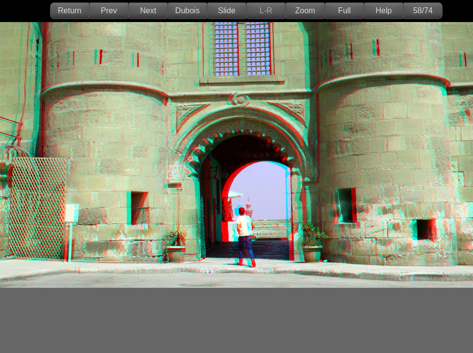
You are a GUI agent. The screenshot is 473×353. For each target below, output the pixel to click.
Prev (109, 10)
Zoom (305, 10)
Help (384, 10)
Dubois (187, 10)
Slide (227, 10)
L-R (266, 10)
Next (148, 10)
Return (69, 10)
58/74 (423, 10)
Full (344, 10)
